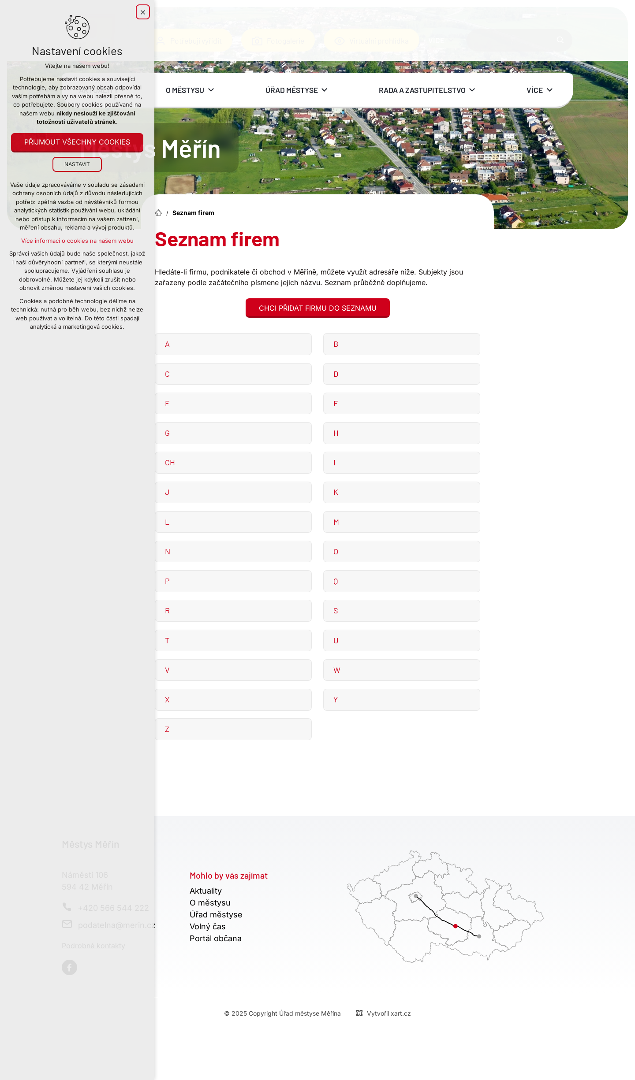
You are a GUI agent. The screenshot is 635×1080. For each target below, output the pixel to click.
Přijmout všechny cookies (77, 142)
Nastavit (77, 164)
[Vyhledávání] (560, 40)
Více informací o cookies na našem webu (77, 241)
